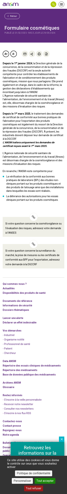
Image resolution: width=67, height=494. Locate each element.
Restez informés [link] (12, 395)
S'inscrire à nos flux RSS (17, 413)
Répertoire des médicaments (20, 370)
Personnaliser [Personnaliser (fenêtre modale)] (22, 481)
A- (13, 53)
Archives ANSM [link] (12, 382)
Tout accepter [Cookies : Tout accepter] (45, 481)
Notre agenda (11, 434)
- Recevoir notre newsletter (18, 404)
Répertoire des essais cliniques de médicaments (32, 365)
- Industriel (8, 335)
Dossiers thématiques (16, 310)
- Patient (7, 348)
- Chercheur (9, 353)
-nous (12, 430)
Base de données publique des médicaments (29, 374)
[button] (53, 4)
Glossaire (8, 387)
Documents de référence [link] (17, 301)
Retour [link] (12, 16)
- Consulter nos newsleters (18, 408)
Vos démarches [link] (12, 330)
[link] (10, 4)
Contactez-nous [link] (12, 421)
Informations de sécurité (17, 305)
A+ (6, 53)
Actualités (9, 288)
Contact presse (12, 425)
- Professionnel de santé (16, 344)
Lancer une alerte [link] (13, 318)
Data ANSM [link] (9, 361)
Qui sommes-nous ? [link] (15, 283)
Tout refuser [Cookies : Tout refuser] (33, 488)
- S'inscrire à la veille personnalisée (22, 399)
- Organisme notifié (13, 339)
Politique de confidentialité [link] (33, 473)
